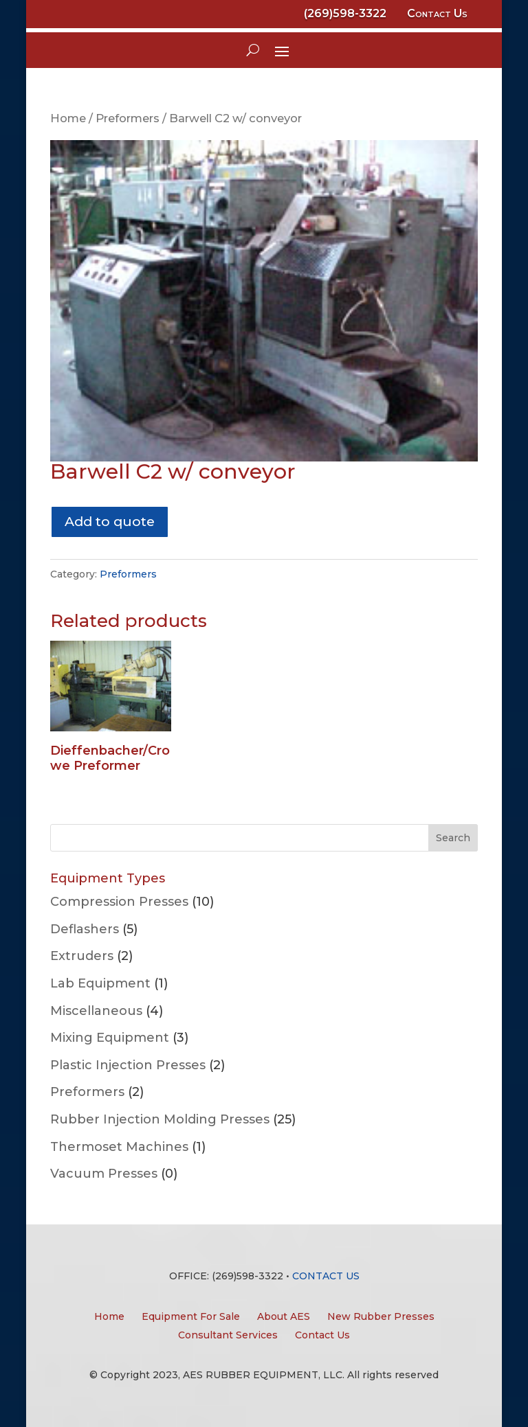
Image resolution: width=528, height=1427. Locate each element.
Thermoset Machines (119, 1146)
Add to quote (110, 521)
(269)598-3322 (345, 13)
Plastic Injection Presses (128, 1065)
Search (453, 838)
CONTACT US (326, 1276)
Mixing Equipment (109, 1037)
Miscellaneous (96, 1010)
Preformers (128, 118)
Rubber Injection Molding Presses (160, 1119)
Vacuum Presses (103, 1173)
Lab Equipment (100, 983)
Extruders (81, 955)
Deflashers (84, 929)
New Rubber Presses (380, 1316)
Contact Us (437, 13)
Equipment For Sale (191, 1316)
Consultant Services (228, 1335)
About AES (283, 1316)
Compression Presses (119, 901)
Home (68, 118)
